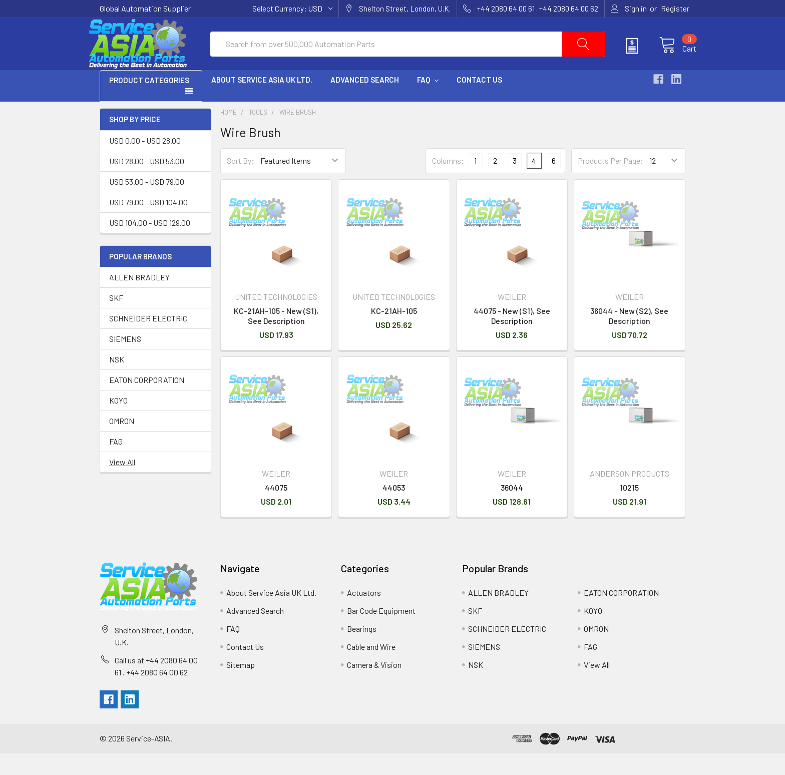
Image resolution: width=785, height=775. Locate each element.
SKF (116, 319)
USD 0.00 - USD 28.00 (145, 162)
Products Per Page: (610, 182)
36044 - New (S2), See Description (629, 337)
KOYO (118, 422)
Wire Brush (297, 134)
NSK (116, 381)
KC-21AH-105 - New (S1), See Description (276, 337)
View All (122, 484)
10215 (629, 509)
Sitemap (240, 686)
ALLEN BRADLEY (139, 299)
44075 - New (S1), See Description (512, 337)
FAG (116, 463)
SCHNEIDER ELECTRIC (148, 340)
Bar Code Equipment (381, 632)
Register (675, 8)
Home (228, 134)
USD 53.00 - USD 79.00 (146, 203)
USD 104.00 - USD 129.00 (149, 244)
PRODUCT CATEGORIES (149, 102)
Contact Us (479, 101)
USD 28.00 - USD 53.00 (146, 182)
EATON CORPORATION (146, 402)
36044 (512, 509)
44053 (393, 509)
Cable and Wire (371, 668)
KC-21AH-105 (394, 332)
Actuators (364, 614)
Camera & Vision (374, 686)
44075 (276, 509)
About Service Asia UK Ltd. (261, 101)
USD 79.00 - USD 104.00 (148, 223)
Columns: (448, 182)
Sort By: (240, 182)
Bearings (361, 650)
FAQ (428, 101)
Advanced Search (364, 101)
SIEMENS (125, 360)
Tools (258, 134)
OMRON (121, 443)
